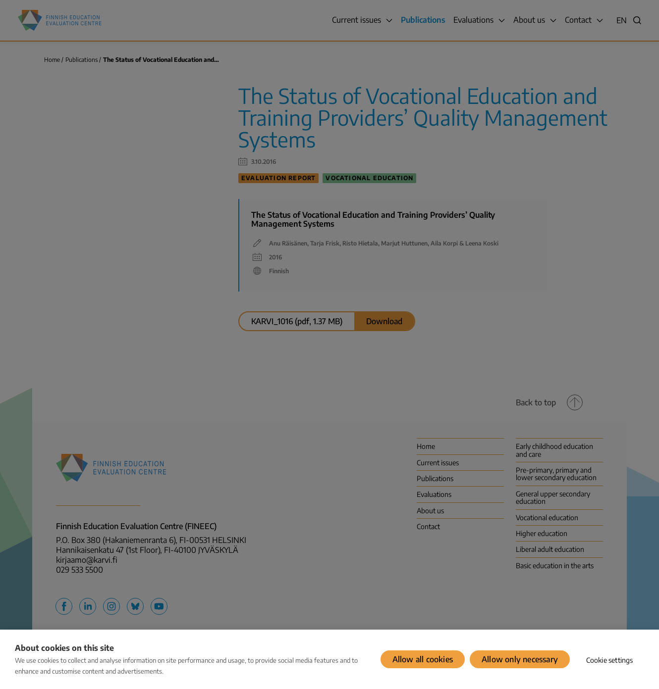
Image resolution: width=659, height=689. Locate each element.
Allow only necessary (520, 659)
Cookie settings (609, 660)
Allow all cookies (422, 659)
